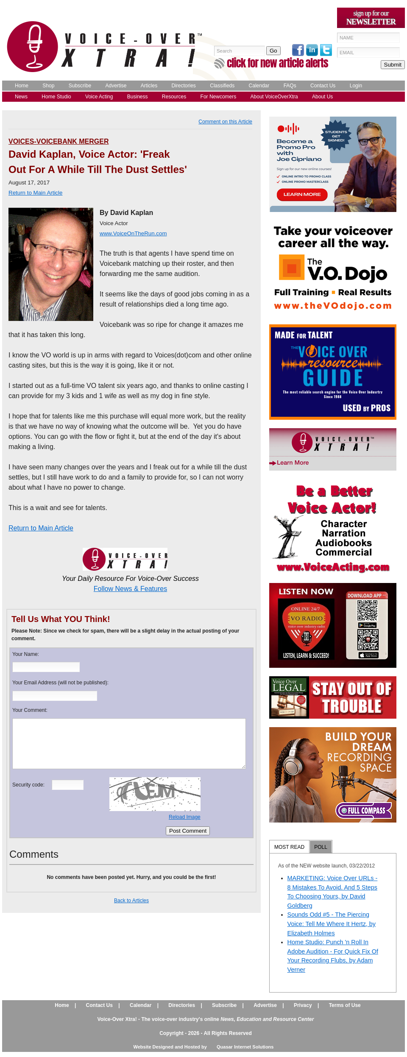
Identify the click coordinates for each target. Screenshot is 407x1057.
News (21, 97)
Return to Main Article (40, 528)
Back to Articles (131, 901)
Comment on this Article (225, 122)
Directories (184, 86)
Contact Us (322, 86)
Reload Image (185, 817)
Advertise (115, 86)
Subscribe (80, 86)
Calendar (259, 86)
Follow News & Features (130, 588)
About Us (322, 97)
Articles (149, 86)
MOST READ (289, 847)
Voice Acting (99, 97)
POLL (320, 847)
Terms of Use (345, 1005)
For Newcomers (219, 97)
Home (21, 86)
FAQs (290, 86)
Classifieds (222, 86)
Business (137, 97)
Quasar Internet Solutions (245, 1046)
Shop (48, 86)
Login (356, 86)
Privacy (303, 1005)
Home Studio (56, 97)
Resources (174, 97)
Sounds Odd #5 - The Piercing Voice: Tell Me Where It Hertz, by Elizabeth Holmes (331, 923)
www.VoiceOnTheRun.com (133, 233)
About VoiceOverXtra (274, 97)
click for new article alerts (277, 63)
